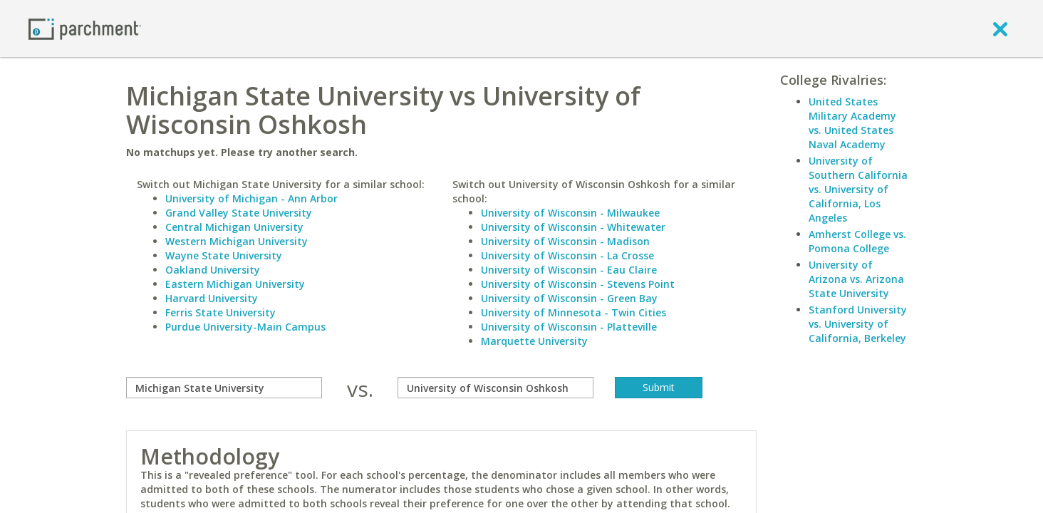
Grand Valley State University (238, 212)
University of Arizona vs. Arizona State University (856, 279)
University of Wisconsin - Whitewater (573, 227)
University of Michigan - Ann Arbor (251, 198)
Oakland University (212, 269)
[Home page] (84, 28)
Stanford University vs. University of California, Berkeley (858, 324)
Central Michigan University (234, 227)
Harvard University (211, 298)
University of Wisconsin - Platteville (569, 326)
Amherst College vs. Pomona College (857, 241)
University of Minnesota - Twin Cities (573, 312)
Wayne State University (223, 255)
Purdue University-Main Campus (245, 326)
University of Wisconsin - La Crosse (567, 255)
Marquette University (534, 341)
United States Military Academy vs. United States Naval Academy (852, 123)
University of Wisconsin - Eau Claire (569, 269)
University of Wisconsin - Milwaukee (570, 212)
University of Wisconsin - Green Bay (569, 298)
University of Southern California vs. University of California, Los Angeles (858, 189)
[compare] (224, 387)
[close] (1000, 28)
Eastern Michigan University (235, 284)
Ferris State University (220, 312)
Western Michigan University (236, 241)
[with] (495, 387)
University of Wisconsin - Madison (565, 241)
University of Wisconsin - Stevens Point (578, 284)
